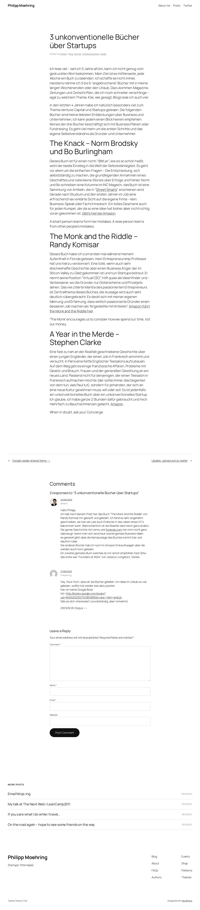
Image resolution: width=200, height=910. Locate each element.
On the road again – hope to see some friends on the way (51, 824)
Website (54, 714)
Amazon (117, 404)
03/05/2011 (187, 804)
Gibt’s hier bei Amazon (99, 213)
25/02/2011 (187, 824)
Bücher (77, 53)
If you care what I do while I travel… (34, 814)
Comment (55, 644)
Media (103, 53)
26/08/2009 (66, 499)
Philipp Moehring (21, 5)
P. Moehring (66, 575)
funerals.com (114, 529)
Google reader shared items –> (31, 460)
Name (53, 685)
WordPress (187, 900)
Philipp (63, 53)
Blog (71, 53)
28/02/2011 (187, 814)
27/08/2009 (66, 571)
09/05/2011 (187, 793)
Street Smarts (106, 189)
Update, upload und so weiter (170, 460)
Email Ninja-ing (19, 794)
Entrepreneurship (90, 53)
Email (53, 700)
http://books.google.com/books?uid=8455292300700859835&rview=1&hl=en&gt (90, 595)
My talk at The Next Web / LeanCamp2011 (39, 804)
